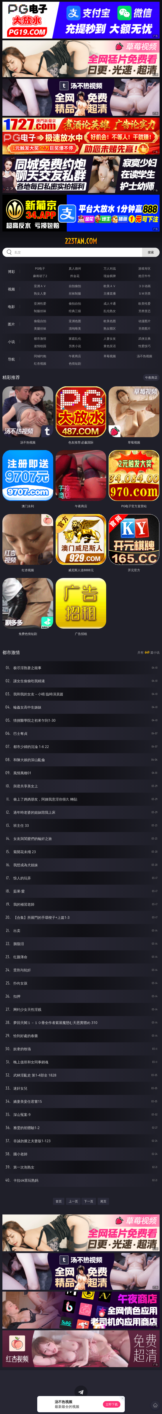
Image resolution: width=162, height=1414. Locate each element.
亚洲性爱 (40, 303)
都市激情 (40, 338)
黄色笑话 (110, 346)
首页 (59, 1201)
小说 (11, 341)
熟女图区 (110, 328)
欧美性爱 (144, 303)
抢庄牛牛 (144, 276)
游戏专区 (144, 268)
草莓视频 (110, 356)
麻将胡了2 (40, 276)
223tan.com (81, 241)
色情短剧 (75, 363)
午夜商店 (75, 356)
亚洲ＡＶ (40, 286)
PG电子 (40, 268)
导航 (11, 359)
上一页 (73, 1201)
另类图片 (144, 328)
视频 (11, 289)
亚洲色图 (75, 321)
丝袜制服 (75, 293)
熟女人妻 (40, 293)
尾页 (103, 1201)
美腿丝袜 (40, 328)
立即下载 (112, 1404)
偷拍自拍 (75, 303)
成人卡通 (110, 303)
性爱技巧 (144, 346)
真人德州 (75, 268)
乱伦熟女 (110, 311)
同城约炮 (40, 356)
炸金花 (74, 276)
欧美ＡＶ (110, 286)
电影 (11, 306)
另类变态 (144, 311)
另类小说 (75, 346)
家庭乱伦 (75, 338)
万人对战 (110, 268)
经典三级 (75, 311)
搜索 (151, 252)
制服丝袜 (40, 311)
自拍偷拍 (75, 286)
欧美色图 (110, 321)
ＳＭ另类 (144, 293)
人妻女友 (110, 338)
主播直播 (110, 293)
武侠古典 (144, 338)
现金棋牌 (110, 276)
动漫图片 (144, 321)
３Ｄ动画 (144, 286)
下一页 (88, 1201)
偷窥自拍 (40, 321)
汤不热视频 (144, 356)
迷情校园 (40, 346)
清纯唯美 (75, 328)
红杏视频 (40, 363)
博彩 (11, 271)
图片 (11, 324)
